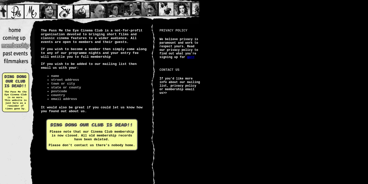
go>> (190, 57)
